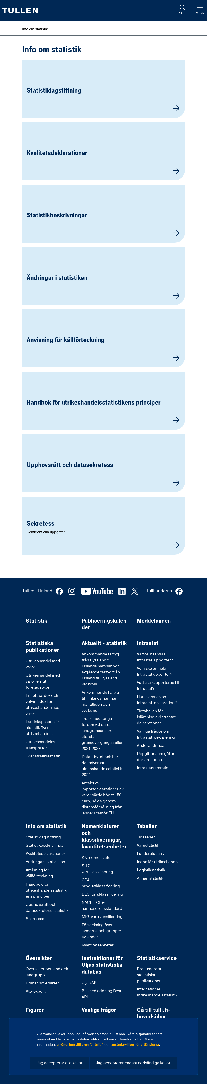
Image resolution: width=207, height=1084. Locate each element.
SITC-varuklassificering (97, 869)
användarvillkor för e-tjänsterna (135, 1044)
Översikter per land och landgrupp (47, 972)
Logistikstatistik (151, 870)
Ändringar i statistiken (45, 862)
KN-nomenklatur (97, 857)
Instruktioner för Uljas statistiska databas (102, 965)
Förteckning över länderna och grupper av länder (101, 931)
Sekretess (35, 919)
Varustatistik (148, 845)
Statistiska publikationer (42, 646)
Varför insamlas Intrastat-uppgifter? (155, 657)
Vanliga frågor (99, 1010)
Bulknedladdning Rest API (101, 994)
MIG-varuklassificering (102, 917)
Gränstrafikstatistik (43, 756)
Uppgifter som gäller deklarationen (156, 757)
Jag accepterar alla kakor (60, 1063)
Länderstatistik (150, 853)
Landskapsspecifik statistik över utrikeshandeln (42, 728)
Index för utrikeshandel (158, 862)
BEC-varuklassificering (102, 894)
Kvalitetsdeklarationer (45, 853)
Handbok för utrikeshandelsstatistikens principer (46, 890)
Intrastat (147, 643)
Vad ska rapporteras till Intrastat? (158, 685)
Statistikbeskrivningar (45, 845)
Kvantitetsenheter (98, 945)
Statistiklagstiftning (43, 837)
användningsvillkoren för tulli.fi (80, 1044)
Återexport (36, 991)
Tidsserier (146, 837)
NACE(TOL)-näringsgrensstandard (102, 905)
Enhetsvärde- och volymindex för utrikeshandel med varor (42, 704)
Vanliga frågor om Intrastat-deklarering (156, 734)
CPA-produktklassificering (101, 883)
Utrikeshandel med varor (43, 664)
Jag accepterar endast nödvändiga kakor (133, 1063)
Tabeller (147, 826)
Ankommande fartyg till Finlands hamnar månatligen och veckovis (100, 701)
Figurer (35, 1010)
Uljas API (90, 983)
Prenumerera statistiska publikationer (149, 975)
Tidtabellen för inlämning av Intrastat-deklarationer (157, 717)
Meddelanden (154, 620)
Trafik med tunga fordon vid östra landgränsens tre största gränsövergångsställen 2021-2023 (102, 733)
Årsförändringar (151, 745)
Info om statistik (46, 826)
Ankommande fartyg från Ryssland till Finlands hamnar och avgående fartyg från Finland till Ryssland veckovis (101, 669)
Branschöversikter (42, 983)
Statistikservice (157, 958)
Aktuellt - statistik (104, 643)
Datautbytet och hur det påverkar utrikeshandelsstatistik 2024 (102, 766)
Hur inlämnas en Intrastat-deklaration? (157, 700)
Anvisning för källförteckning (39, 873)
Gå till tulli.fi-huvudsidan (153, 1013)
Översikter (39, 958)
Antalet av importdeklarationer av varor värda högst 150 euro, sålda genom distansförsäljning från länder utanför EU (102, 798)
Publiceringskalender (104, 624)
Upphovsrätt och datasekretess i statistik (47, 907)
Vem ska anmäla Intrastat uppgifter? (154, 671)
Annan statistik (150, 878)
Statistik (36, 620)
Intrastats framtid (152, 768)
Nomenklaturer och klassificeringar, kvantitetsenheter (104, 836)
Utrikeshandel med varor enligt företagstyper (43, 681)
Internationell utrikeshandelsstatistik (157, 992)
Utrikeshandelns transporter (40, 745)
